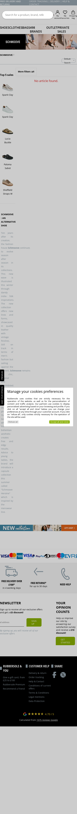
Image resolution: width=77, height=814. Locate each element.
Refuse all (13, 422)
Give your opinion (2, 395)
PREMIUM (2, 375)
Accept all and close (59, 422)
